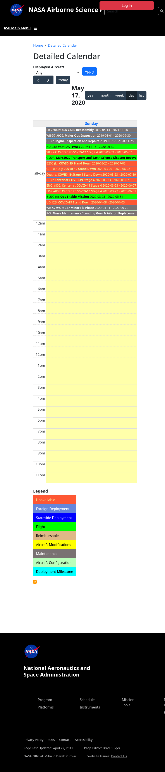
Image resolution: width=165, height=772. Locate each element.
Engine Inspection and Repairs (77, 141)
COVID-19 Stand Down (75, 163)
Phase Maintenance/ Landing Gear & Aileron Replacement (95, 213)
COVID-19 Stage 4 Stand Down (80, 174)
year (91, 95)
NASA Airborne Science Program (77, 9)
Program (45, 699)
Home (38, 45)
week (119, 95)
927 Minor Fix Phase (79, 208)
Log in (127, 5)
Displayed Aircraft (48, 67)
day (131, 95)
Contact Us (119, 756)
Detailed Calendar (62, 45)
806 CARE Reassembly (78, 130)
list (141, 95)
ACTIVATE (73, 147)
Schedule (87, 699)
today (63, 80)
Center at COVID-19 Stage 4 (78, 152)
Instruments (90, 707)
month (105, 95)
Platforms (46, 707)
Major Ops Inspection (80, 135)
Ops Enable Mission (74, 196)
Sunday (91, 123)
